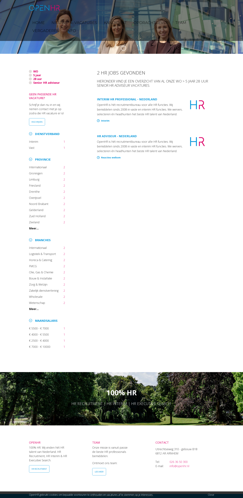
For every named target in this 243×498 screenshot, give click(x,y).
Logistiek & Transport (43, 254)
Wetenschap (38, 303)
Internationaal (38, 167)
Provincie (43, 159)
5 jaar (37, 75)
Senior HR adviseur (46, 83)
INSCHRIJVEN (37, 122)
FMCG (33, 266)
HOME (71, 7)
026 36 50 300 (179, 462)
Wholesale (36, 297)
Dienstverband (47, 134)
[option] (121, 27)
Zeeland (34, 222)
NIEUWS (85, 7)
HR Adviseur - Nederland (117, 136)
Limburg (34, 179)
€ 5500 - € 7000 (39, 328)
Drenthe (34, 191)
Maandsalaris (46, 321)
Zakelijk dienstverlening (44, 290)
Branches (43, 240)
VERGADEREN (186, 7)
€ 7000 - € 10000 (40, 347)
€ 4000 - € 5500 (39, 334)
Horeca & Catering (41, 260)
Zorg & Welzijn (38, 284)
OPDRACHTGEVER (148, 7)
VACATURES (103, 7)
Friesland (35, 185)
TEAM (168, 7)
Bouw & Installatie (41, 278)
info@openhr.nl (179, 466)
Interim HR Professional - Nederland (127, 99)
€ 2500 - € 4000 (39, 340)
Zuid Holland (37, 216)
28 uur (37, 79)
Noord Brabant (39, 204)
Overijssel (35, 198)
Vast (32, 148)
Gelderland (36, 210)
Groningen (36, 173)
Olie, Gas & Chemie (41, 272)
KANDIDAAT (123, 7)
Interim (34, 141)
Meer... (34, 228)
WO (35, 71)
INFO (203, 7)
